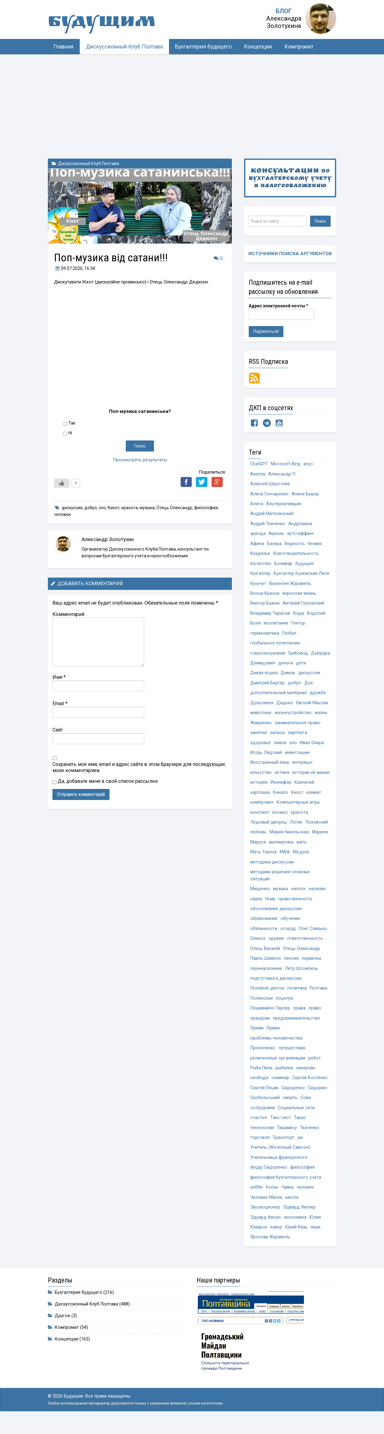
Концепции (258, 47)
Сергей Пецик (264, 1099)
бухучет (258, 585)
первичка (311, 968)
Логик (296, 829)
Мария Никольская (289, 839)
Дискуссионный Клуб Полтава (124, 47)
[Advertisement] (192, 100)
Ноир (270, 907)
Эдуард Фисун (265, 1231)
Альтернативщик (283, 504)
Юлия (315, 1231)
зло (102, 507)
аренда (258, 535)
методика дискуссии (272, 869)
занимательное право (298, 727)
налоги (298, 897)
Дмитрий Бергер (267, 687)
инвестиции (297, 758)
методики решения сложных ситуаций (280, 883)
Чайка (288, 1201)
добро (90, 507)
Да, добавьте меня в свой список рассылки (105, 781)
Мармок (321, 839)
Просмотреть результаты (140, 460)
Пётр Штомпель (301, 978)
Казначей (304, 788)
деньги (307, 667)
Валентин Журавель (290, 585)
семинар (281, 1089)
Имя (59, 677)
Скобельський (265, 1110)
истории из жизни (310, 778)
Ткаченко (309, 1140)
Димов (288, 677)
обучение (291, 927)
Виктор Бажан (265, 606)
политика (297, 998)
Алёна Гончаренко (269, 494)
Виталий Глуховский (303, 606)
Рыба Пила (261, 1079)
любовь (258, 839)
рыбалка (285, 1079)
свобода (259, 1089)
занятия (258, 737)
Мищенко (260, 897)
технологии (262, 1140)
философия (206, 507)
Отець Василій (265, 957)
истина (282, 778)
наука (256, 907)
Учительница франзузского (279, 1170)
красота (129, 507)
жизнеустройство (293, 717)
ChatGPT (259, 464)
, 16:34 (74, 268)
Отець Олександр (174, 507)
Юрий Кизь (297, 1241)
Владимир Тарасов (270, 616)
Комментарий (68, 614)
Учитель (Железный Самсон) (280, 1160)
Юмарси (258, 1241)
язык (316, 1241)
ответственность (305, 947)
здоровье (260, 748)
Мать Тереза (263, 859)
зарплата (297, 737)
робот (314, 1069)
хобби (256, 1201)
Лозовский (316, 829)
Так (71, 423)
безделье (260, 555)
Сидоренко (293, 1099)
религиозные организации (277, 1069)
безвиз (315, 545)
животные (260, 717)
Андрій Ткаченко (267, 525)
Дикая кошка (264, 677)
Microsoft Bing (286, 464)
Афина (257, 545)
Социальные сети (296, 1120)
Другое (62, 1330)
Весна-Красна (264, 595)
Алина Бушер (305, 494)
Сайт (57, 730)
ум (300, 1150)
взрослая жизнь (299, 595)
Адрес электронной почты (278, 306)
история (258, 788)
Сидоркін (317, 1099)
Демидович (284, 667)
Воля (255, 626)
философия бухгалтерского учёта (285, 1191)
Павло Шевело (265, 968)
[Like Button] (61, 483)
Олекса (257, 947)
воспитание (276, 626)
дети (323, 667)
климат (313, 798)
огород (288, 937)
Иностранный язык (269, 768)
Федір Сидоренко (268, 1180)
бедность (295, 545)
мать (302, 849)
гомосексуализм (267, 656)
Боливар (284, 565)
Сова (306, 1110)
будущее (305, 565)
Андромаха (300, 525)
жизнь (321, 717)
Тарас (300, 1130)
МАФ (285, 859)
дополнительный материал (278, 697)
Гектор (298, 626)
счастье (258, 1130)
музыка (147, 507)
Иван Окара (312, 748)
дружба (318, 697)
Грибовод (298, 656)
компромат (262, 808)
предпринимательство (296, 1028)
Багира (274, 545)
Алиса (256, 504)
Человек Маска (266, 1211)
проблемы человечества (276, 1048)
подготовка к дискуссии (275, 988)
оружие (276, 947)
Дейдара (259, 667)
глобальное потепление (275, 646)
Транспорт (283, 1150)
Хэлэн (272, 1201)
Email (59, 703)
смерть (290, 1110)
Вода (298, 616)
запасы (277, 737)
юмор (276, 1241)
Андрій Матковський (272, 514)
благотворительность (297, 555)
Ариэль (276, 535)
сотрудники (262, 1120)
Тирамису (287, 1140)
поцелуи (284, 1008)
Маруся (258, 849)
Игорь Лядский (266, 758)
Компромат (298, 47)
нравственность (296, 907)
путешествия (291, 1059)
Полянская (261, 1008)
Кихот (114, 507)
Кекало (280, 798)
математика (281, 849)
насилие (317, 897)
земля (280, 748)
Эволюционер (265, 1221)
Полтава (318, 998)
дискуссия (72, 507)
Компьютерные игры (298, 808)
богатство (261, 565)
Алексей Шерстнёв (270, 484)
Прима (273, 1038)
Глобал (289, 636)
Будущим (109, 23)
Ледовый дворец (268, 829)
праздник (260, 1028)
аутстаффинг (300, 535)
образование (264, 927)
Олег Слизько (313, 937)
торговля (260, 1150)
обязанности (264, 937)
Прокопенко (262, 1059)
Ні (70, 432)
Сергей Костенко (310, 1089)
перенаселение (266, 978)
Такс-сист (280, 1130)
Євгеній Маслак (312, 707)
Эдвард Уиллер (299, 1221)
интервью (302, 768)
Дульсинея (261, 707)
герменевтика (264, 636)
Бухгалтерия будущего (203, 47)
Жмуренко (261, 727)
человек (62, 514)
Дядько (284, 707)
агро (308, 464)
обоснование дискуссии (276, 917)
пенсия (291, 968)
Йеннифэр (281, 788)
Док (309, 687)
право (315, 1018)
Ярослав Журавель (270, 1251)
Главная (63, 47)
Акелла (257, 474)
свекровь (306, 1079)
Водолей (316, 616)
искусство (261, 778)
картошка (260, 798)
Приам (256, 1038)
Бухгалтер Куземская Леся (301, 575)
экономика (295, 1231)
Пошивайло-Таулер (270, 1018)
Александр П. (282, 474)
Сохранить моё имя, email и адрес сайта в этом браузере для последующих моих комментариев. (138, 767)
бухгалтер (260, 575)
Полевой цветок (267, 998)
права (299, 1018)
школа (291, 1211)
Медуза (301, 859)
